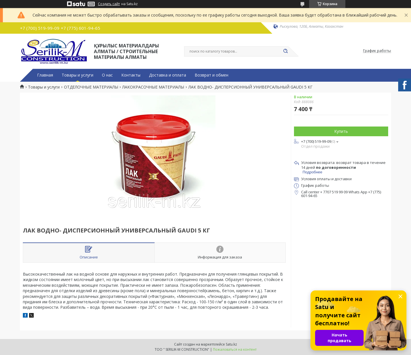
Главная (45, 75)
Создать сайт (109, 4)
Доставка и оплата (167, 75)
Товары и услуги (77, 75)
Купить (341, 131)
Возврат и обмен (211, 75)
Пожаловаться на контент (235, 349)
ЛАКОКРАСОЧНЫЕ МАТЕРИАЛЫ (153, 87)
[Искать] (285, 51)
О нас (107, 75)
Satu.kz (231, 344)
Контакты (130, 75)
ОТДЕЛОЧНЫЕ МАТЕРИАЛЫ (91, 87)
